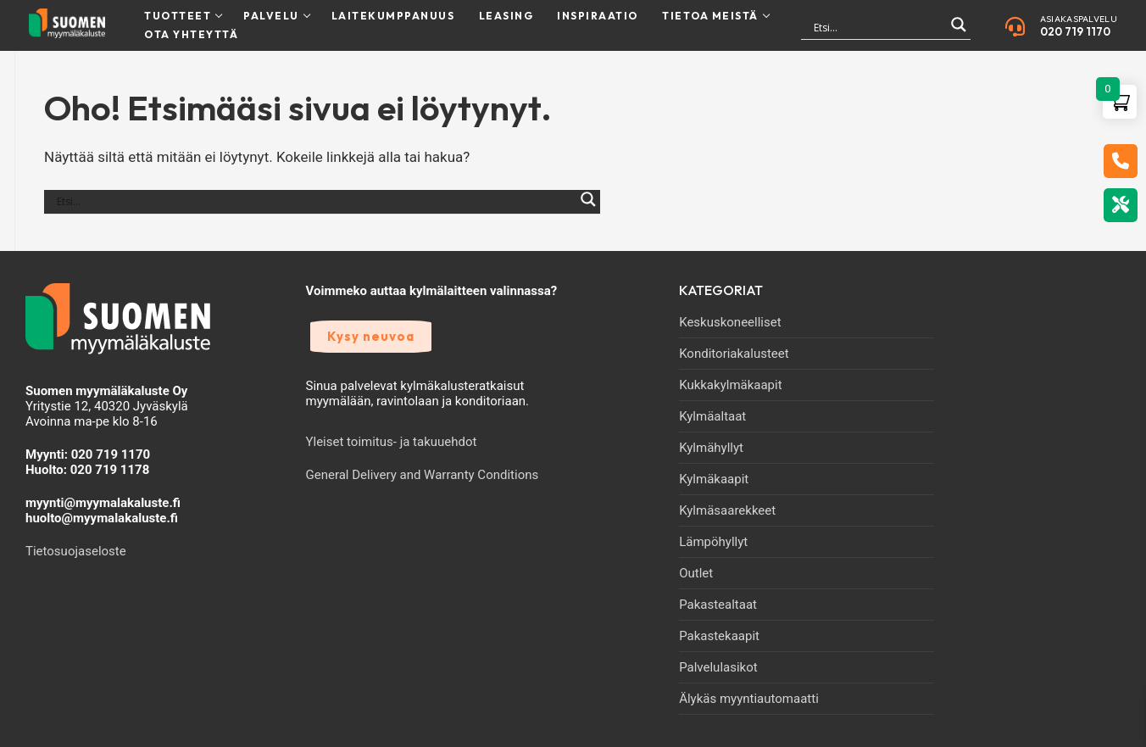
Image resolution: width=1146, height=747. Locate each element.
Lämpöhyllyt (713, 541)
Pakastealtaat (718, 604)
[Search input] (878, 27)
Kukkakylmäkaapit (730, 385)
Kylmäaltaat (712, 416)
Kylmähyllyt (711, 447)
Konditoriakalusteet (734, 353)
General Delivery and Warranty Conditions (422, 474)
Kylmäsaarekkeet (727, 510)
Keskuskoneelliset (730, 322)
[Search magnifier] (959, 31)
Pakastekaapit (719, 636)
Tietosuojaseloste (75, 551)
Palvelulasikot (718, 667)
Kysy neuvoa (370, 336)
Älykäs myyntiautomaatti (749, 698)
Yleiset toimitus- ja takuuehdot (391, 441)
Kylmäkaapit (713, 479)
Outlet (696, 573)
